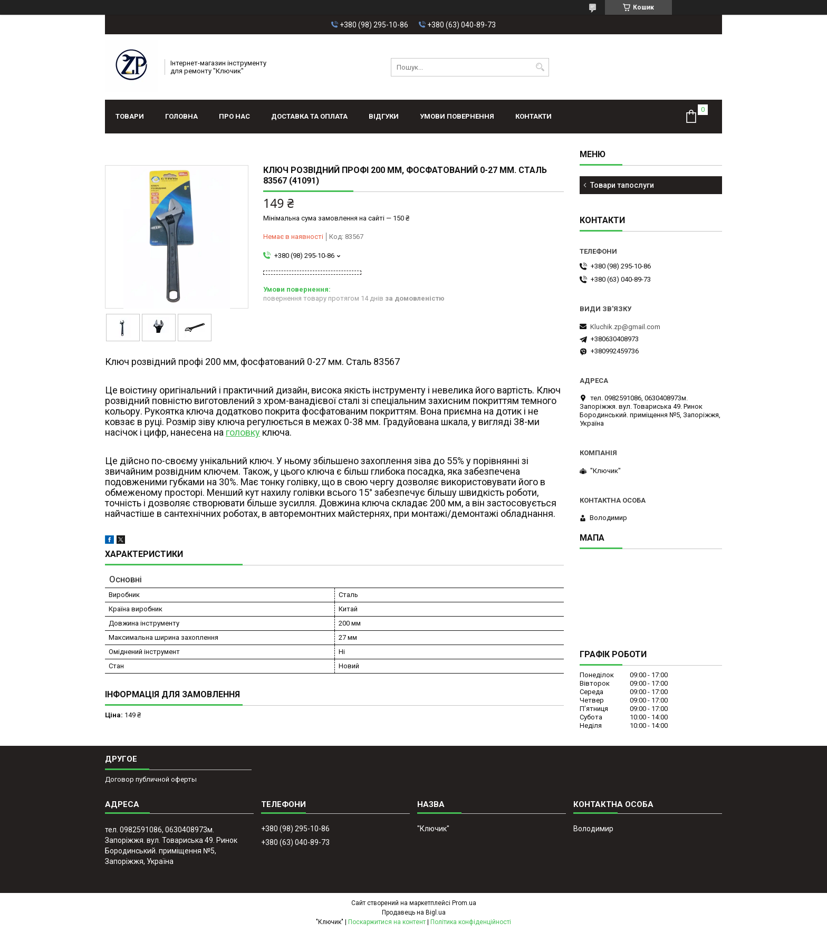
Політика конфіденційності (470, 922)
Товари (130, 116)
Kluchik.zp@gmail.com (625, 327)
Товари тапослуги (622, 185)
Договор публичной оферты (151, 779)
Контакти (533, 116)
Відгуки (384, 116)
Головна (181, 116)
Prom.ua (464, 903)
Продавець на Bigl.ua (414, 912)
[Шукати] (540, 67)
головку (243, 432)
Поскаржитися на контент (387, 922)
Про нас (234, 116)
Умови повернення (457, 116)
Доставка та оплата (309, 116)
